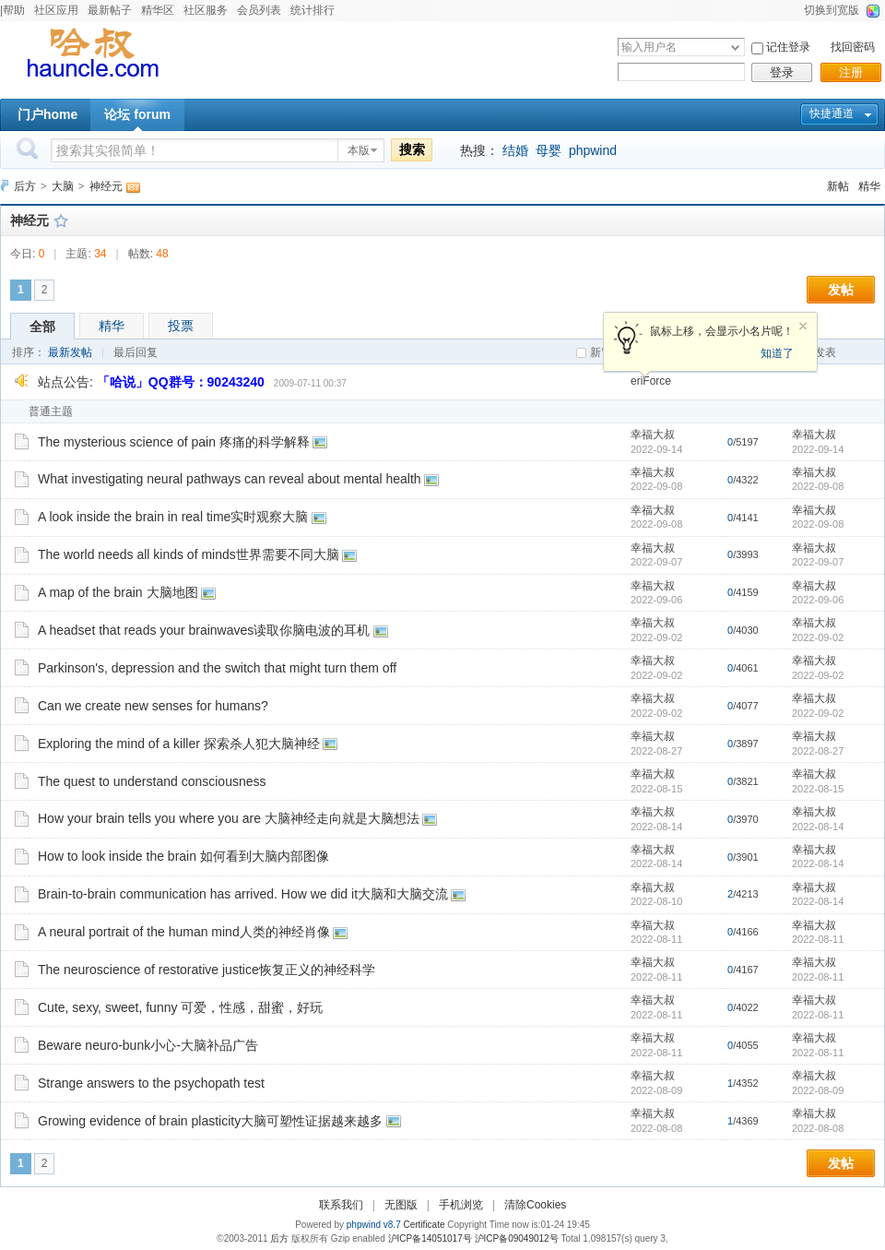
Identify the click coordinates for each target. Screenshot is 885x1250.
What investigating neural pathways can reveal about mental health (229, 478)
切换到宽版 (831, 10)
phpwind (593, 150)
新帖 (838, 186)
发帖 (841, 289)
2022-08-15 (818, 788)
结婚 (515, 150)
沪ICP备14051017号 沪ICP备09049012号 (473, 1238)
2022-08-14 (818, 826)
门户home (47, 114)
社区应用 (56, 10)
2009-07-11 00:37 (310, 383)
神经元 (106, 186)
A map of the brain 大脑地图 (118, 592)
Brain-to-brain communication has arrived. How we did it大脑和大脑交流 (243, 894)
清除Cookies (535, 1204)
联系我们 (341, 1204)
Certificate (423, 1225)
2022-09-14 (818, 449)
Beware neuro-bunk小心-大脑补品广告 (148, 1045)
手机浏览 (461, 1204)
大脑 (63, 186)
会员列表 (259, 10)
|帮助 (12, 10)
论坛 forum (137, 114)
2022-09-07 (818, 561)
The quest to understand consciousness (152, 781)
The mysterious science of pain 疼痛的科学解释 (174, 442)
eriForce (651, 381)
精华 (869, 186)
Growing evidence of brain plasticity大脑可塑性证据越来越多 (210, 1120)
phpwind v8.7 (374, 1225)
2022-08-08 (818, 1128)
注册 (851, 72)
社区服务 (205, 10)
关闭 (802, 326)
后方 (25, 186)
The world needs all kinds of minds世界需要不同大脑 (188, 554)
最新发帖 (70, 352)
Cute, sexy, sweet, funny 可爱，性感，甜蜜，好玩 (180, 1007)
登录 (782, 72)
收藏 (60, 220)
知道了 (777, 353)
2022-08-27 (818, 750)
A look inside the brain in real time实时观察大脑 (173, 516)
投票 (181, 325)
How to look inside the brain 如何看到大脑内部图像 (183, 856)
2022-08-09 (818, 1090)
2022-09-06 (818, 599)
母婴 (548, 150)
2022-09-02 (818, 637)
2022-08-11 (818, 939)
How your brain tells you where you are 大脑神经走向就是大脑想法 (228, 818)
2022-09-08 (818, 486)
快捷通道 (831, 113)
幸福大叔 (653, 434)
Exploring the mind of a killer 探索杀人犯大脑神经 (179, 743)
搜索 (412, 149)
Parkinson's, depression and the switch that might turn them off (217, 668)
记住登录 (788, 47)
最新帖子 (110, 10)
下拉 (735, 47)
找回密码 (853, 47)
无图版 (401, 1204)
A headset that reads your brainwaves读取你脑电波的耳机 (204, 630)
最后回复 (135, 352)
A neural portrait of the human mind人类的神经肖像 (184, 931)
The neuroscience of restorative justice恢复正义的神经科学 (206, 969)
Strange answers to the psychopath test (151, 1083)
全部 (42, 326)
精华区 (157, 10)
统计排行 (312, 10)
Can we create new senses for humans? (153, 705)
